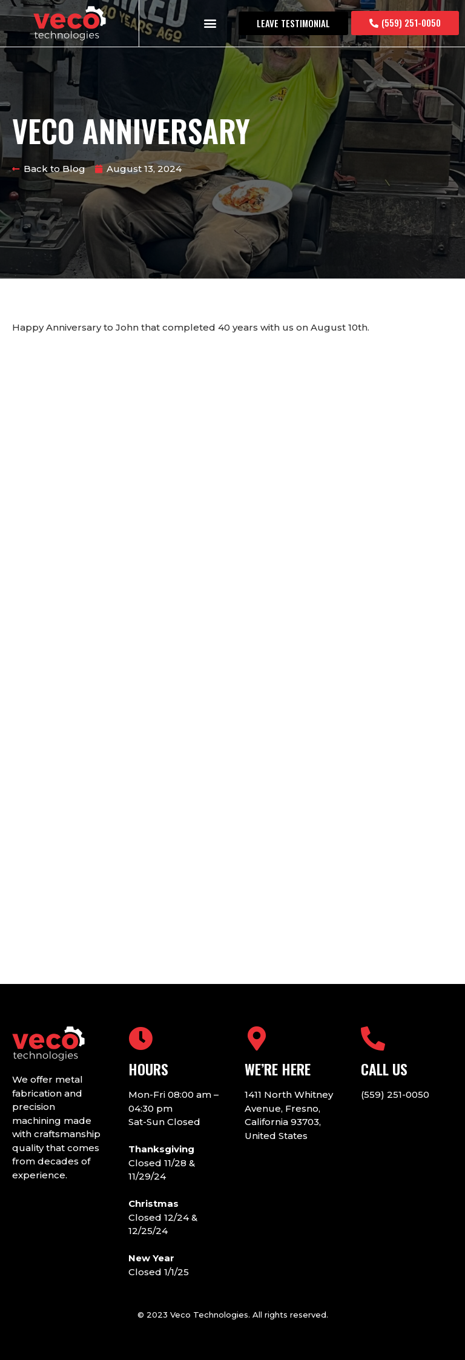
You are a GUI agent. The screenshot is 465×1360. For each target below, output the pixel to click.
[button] (210, 23)
